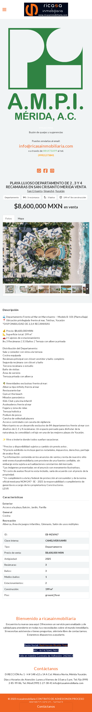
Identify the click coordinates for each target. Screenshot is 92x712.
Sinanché (49, 191)
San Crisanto (34, 191)
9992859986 (46, 127)
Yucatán (60, 191)
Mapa (21, 218)
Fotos (8, 218)
